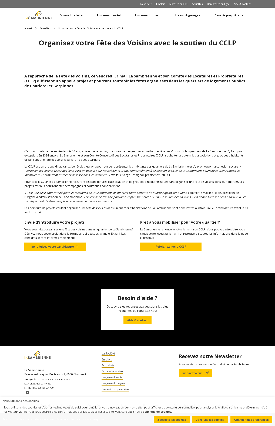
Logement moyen (147, 15)
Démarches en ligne (218, 4)
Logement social (109, 15)
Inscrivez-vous (195, 373)
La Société (146, 4)
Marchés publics (178, 4)
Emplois (160, 4)
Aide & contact (242, 4)
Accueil (28, 28)
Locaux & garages (187, 15)
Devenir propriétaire (228, 15)
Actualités (197, 4)
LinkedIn (27, 392)
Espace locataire (71, 15)
